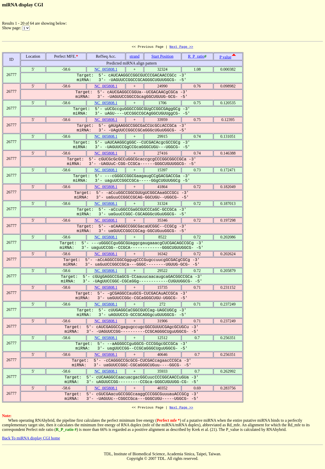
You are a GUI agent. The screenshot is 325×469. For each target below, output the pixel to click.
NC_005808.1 (105, 70)
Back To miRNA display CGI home (31, 439)
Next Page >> (181, 47)
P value (225, 58)
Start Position (162, 57)
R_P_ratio (196, 57)
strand (134, 57)
